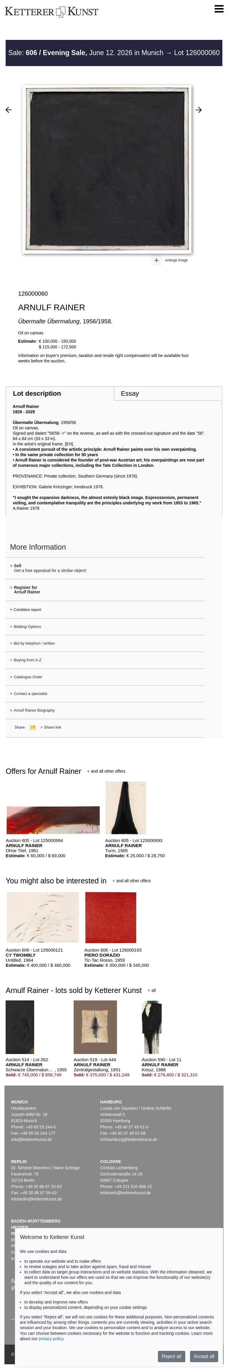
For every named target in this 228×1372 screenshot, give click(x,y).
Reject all (171, 1356)
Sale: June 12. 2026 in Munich (86, 53)
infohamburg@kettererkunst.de (128, 1139)
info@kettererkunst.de (31, 1139)
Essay (130, 393)
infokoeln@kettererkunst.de (125, 1192)
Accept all (204, 1356)
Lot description (37, 393)
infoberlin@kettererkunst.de (36, 1199)
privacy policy (51, 1338)
